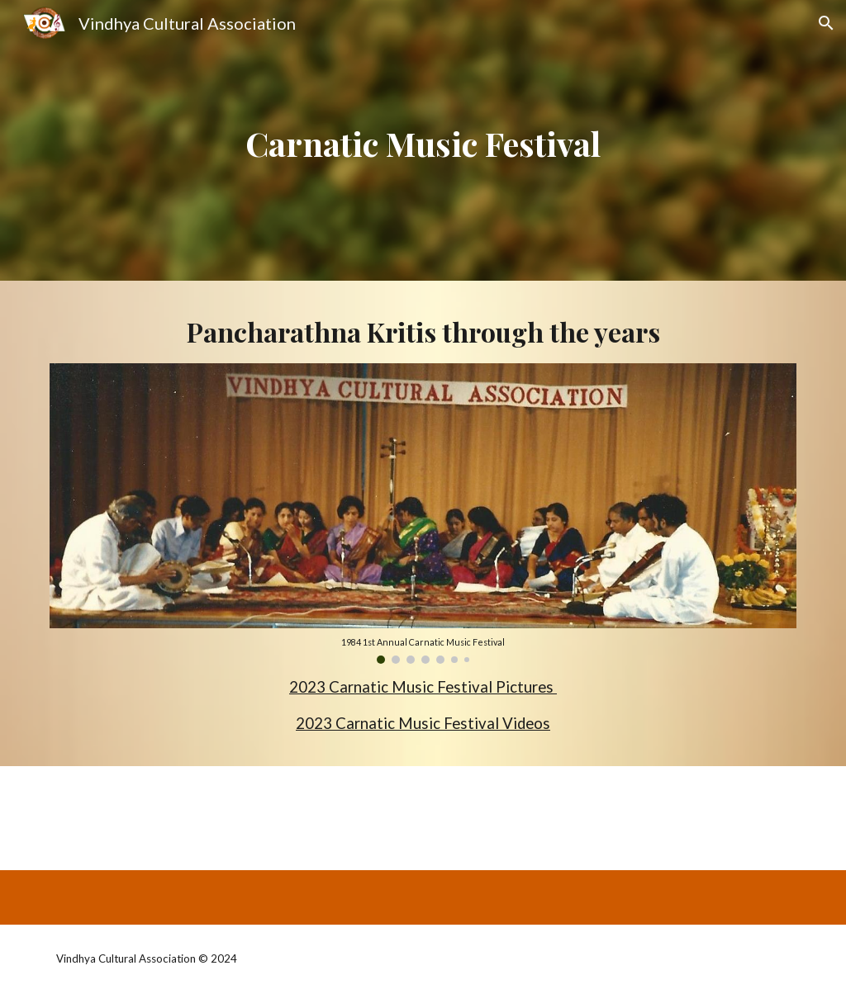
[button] (826, 23)
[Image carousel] (423, 513)
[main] (422, 140)
